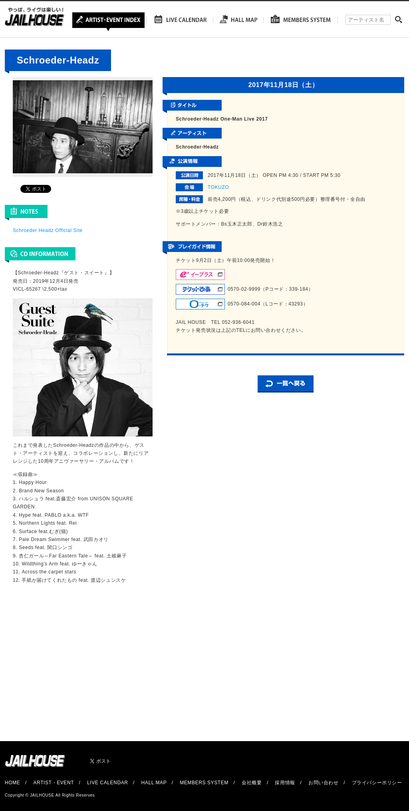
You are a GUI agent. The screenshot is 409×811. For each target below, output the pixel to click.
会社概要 (252, 782)
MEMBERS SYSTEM (204, 782)
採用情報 (285, 782)
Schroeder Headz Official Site (48, 230)
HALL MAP (154, 782)
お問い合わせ (323, 782)
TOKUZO (218, 187)
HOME (12, 782)
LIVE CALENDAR (107, 782)
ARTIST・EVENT (53, 782)
